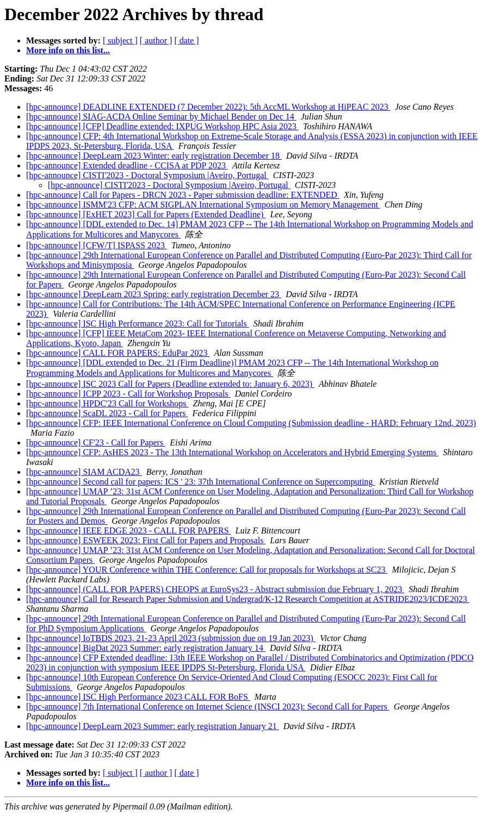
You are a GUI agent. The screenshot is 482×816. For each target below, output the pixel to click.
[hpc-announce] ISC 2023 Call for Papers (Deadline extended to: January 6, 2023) (170, 383)
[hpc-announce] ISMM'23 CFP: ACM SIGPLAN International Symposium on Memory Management (203, 204)
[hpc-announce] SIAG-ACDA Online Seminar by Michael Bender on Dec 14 (161, 116)
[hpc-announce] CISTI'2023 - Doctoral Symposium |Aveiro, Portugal (147, 175)
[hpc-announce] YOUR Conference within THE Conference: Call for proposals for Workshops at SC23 (206, 569)
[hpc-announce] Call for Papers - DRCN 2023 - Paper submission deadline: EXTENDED (182, 194)
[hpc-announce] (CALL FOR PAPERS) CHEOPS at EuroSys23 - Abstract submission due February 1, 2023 (215, 589)
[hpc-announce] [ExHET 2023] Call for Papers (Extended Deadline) (145, 214)
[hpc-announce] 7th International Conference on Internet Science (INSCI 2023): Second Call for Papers (208, 706)
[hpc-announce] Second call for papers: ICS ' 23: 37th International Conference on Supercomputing (200, 481)
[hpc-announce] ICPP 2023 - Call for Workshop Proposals (128, 393)
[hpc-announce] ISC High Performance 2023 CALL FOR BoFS (138, 696)
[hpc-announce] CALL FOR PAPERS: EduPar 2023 (117, 352)
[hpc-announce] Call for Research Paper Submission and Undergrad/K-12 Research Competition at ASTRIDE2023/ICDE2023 (247, 599)
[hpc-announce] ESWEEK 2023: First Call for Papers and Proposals (145, 540)
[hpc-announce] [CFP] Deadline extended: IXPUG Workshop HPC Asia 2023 (162, 126)
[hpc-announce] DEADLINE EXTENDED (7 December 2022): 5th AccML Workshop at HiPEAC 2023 (208, 106)
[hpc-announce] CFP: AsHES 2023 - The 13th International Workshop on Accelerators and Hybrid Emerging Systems (232, 452)
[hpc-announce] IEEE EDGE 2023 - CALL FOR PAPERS (128, 530)
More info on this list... (68, 50)
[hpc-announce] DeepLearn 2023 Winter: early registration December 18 (154, 155)
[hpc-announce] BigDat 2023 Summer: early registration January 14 (145, 647)
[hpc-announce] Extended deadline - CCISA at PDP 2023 (127, 165)
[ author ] (156, 40)
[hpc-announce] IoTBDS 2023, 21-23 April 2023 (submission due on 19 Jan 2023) (171, 638)
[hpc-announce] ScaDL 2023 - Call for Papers (107, 413)
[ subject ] (120, 40)
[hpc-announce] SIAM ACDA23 (84, 471)
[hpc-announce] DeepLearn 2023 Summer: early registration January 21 (152, 726)
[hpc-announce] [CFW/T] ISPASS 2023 (96, 245)
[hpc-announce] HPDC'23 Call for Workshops (107, 403)
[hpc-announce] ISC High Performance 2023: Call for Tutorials (137, 323)
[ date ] (186, 40)
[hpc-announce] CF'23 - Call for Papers (95, 442)
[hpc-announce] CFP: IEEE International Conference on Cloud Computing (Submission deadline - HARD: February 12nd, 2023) (251, 423)
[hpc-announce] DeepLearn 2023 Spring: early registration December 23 (153, 294)
